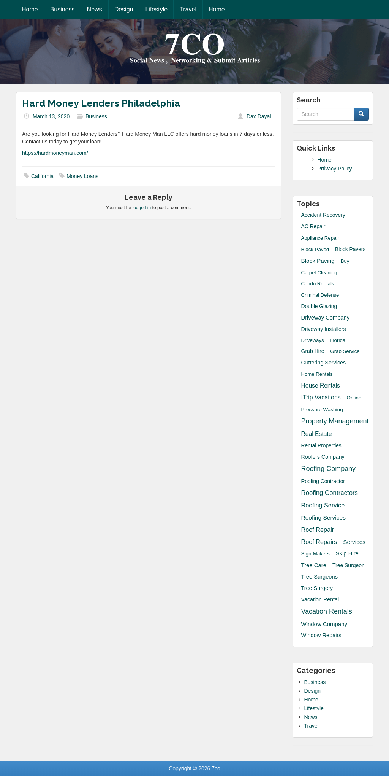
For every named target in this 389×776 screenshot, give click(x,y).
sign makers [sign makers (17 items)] (315, 554)
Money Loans (82, 176)
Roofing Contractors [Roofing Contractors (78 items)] (329, 492)
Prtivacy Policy (335, 168)
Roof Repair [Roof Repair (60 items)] (317, 529)
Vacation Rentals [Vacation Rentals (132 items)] (326, 611)
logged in (142, 207)
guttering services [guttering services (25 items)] (323, 362)
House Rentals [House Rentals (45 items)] (320, 385)
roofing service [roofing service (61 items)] (323, 505)
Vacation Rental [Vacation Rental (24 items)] (320, 599)
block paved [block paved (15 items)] (315, 249)
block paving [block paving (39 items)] (318, 261)
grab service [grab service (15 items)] (344, 351)
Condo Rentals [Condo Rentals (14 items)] (317, 283)
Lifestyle (156, 9)
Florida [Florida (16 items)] (337, 340)
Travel (188, 9)
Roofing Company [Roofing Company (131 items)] (328, 468)
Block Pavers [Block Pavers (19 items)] (350, 249)
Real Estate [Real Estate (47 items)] (316, 434)
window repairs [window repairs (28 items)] (321, 635)
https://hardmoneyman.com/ (55, 153)
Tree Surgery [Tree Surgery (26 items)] (317, 588)
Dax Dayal (259, 116)
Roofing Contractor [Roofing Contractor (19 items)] (323, 481)
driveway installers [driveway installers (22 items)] (323, 329)
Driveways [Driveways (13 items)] (312, 340)
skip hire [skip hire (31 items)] (347, 553)
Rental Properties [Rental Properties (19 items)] (321, 445)
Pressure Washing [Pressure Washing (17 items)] (322, 409)
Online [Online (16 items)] (354, 398)
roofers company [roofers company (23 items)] (323, 457)
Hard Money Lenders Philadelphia (101, 103)
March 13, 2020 (51, 116)
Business (62, 9)
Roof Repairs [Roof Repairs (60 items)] (319, 541)
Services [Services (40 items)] (354, 542)
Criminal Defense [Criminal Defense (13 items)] (320, 295)
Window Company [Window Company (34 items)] (324, 624)
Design (123, 9)
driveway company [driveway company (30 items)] (325, 318)
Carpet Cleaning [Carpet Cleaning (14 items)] (319, 272)
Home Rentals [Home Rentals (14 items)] (317, 374)
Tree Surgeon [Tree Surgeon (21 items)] (348, 565)
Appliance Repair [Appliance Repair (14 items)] (320, 238)
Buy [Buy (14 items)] (345, 261)
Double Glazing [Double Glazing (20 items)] (319, 306)
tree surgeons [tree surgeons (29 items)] (319, 577)
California (42, 176)
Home (30, 9)
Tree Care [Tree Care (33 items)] (314, 565)
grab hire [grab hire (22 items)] (312, 351)
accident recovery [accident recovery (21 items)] (323, 215)
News (94, 9)
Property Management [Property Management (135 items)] (335, 421)
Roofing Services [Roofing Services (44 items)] (323, 517)
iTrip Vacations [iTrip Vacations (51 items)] (321, 397)
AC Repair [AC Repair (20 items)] (313, 226)
